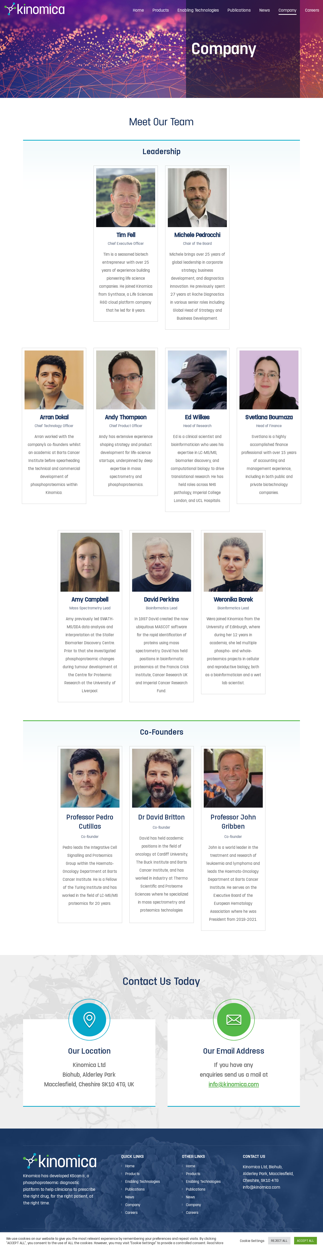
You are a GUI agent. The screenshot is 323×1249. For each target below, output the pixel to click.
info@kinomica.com (234, 1084)
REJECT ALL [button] (279, 1240)
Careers (131, 1212)
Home (130, 1166)
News (129, 1197)
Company (132, 1204)
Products (132, 1173)
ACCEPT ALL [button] (305, 1240)
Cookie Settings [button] (252, 1241)
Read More (215, 1243)
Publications (135, 1189)
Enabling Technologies (142, 1181)
